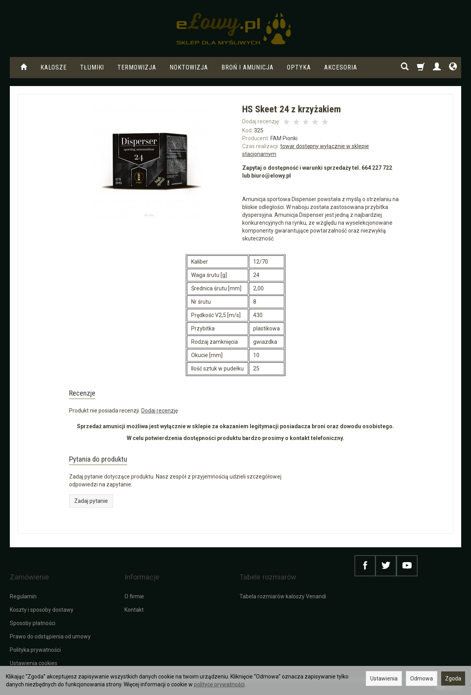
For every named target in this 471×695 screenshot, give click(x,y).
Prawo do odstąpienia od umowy (50, 636)
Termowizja (136, 67)
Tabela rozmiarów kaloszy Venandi (282, 595)
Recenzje (89, 395)
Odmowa (421, 678)
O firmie (134, 595)
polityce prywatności (219, 684)
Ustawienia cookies (33, 662)
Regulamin (23, 595)
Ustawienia (384, 678)
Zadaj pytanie (91, 511)
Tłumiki (92, 67)
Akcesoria (340, 67)
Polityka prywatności (35, 649)
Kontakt (134, 609)
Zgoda (453, 678)
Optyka (299, 67)
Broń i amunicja (247, 67)
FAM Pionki (284, 138)
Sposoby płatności (32, 622)
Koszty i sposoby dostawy (41, 609)
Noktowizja (189, 67)
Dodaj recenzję (159, 416)
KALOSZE (53, 67)
